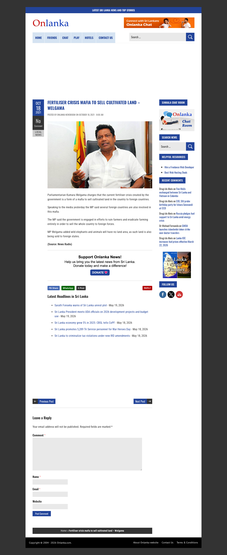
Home (38, 38)
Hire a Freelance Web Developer (179, 167)
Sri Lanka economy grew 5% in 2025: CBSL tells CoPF (85, 322)
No (38, 121)
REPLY (147, 288)
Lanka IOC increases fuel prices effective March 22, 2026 (176, 241)
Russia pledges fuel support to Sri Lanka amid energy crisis (176, 216)
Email (36, 489)
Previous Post (47, 401)
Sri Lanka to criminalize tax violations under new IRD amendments (92, 335)
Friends (52, 38)
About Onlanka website (145, 542)
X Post (81, 288)
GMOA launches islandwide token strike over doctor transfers (174, 229)
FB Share (53, 288)
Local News (38, 133)
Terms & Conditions (187, 542)
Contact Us (167, 542)
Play (76, 38)
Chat (65, 38)
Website (37, 501)
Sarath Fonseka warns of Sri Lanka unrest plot (81, 305)
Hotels (89, 38)
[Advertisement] (113, 71)
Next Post (140, 401)
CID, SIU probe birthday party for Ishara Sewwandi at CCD (176, 204)
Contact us (106, 38)
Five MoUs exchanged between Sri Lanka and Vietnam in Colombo (175, 192)
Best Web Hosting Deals (176, 172)
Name (36, 477)
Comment (38, 126)
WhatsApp (68, 288)
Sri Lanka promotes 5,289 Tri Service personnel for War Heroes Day (93, 329)
